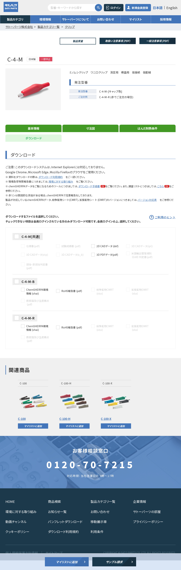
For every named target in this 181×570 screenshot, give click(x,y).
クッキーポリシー (17, 541)
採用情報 (166, 19)
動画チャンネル (16, 531)
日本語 (158, 7)
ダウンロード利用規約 (51, 186)
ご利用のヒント (165, 227)
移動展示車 (98, 531)
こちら (160, 195)
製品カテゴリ (15, 19)
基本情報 (33, 138)
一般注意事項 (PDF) (157, 41)
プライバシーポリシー (148, 531)
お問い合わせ (105, 19)
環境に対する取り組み (61, 191)
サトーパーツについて (75, 19)
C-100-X (106, 428)
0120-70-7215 (90, 473)
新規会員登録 (140, 8)
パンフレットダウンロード (65, 531)
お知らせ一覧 (57, 521)
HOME (10, 511)
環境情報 (45, 19)
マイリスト (135, 19)
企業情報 (139, 511)
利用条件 (97, 541)
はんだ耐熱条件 (147, 138)
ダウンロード (33, 147)
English (171, 7)
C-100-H (64, 428)
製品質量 (78, 41)
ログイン (115, 8)
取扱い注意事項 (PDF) (117, 41)
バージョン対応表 (147, 209)
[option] (33, 413)
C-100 (22, 428)
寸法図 (90, 138)
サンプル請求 (114, 562)
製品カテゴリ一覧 (102, 511)
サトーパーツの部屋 (147, 521)
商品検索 (54, 511)
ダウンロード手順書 (89, 195)
